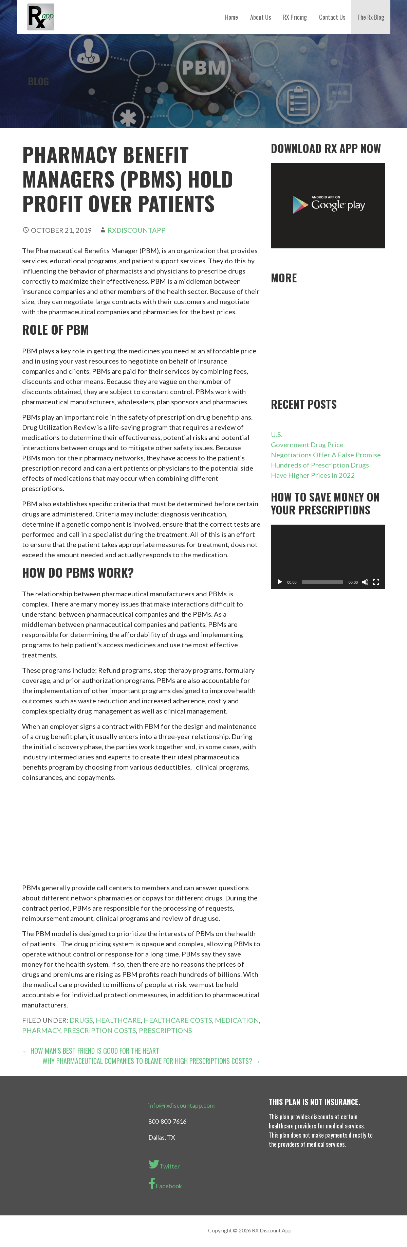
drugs (81, 1020)
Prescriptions (165, 1030)
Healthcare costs (178, 1020)
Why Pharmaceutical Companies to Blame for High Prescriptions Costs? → (151, 1061)
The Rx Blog (370, 17)
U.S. (277, 434)
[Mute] (365, 582)
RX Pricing (295, 17)
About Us (260, 17)
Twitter (164, 1164)
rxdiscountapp (137, 230)
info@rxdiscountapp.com (181, 1105)
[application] (328, 557)
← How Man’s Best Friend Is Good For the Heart (90, 1051)
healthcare (118, 1020)
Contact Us (332, 17)
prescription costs (99, 1030)
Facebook (165, 1184)
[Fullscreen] (376, 582)
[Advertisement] (141, 834)
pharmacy (41, 1030)
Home (231, 17)
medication (237, 1020)
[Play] (279, 582)
